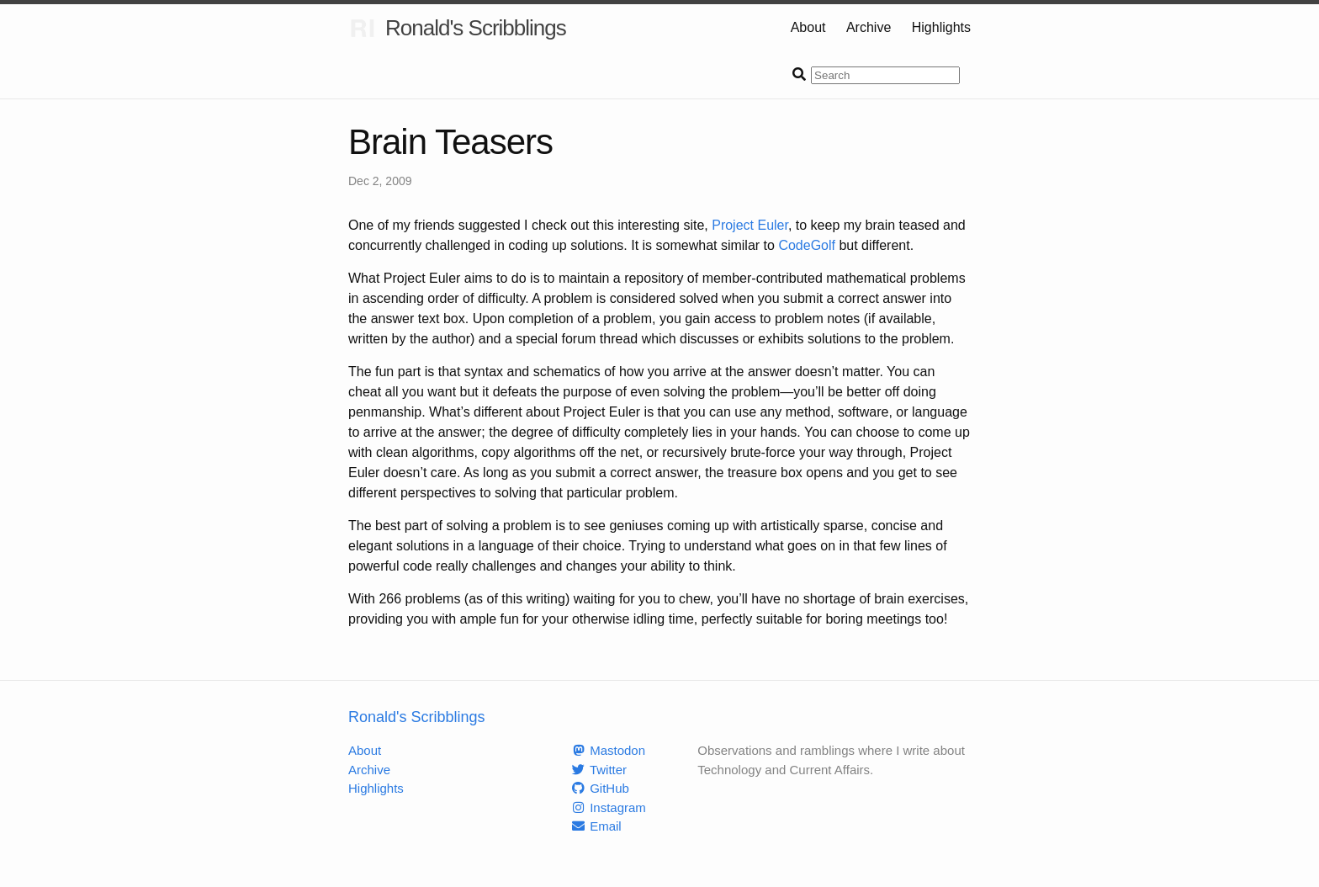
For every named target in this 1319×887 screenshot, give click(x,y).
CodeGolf (806, 245)
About (808, 27)
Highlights (941, 27)
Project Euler (750, 225)
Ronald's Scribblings (457, 28)
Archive (868, 27)
